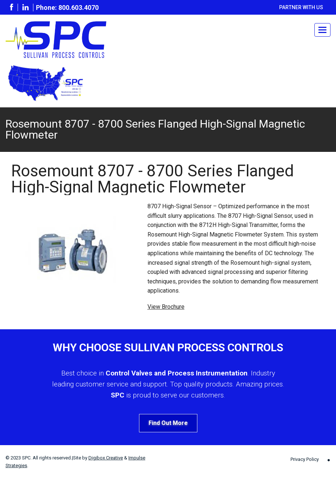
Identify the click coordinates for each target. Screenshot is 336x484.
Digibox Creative (105, 458)
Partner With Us (301, 7)
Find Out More (168, 422)
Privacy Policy (305, 459)
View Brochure (166, 306)
